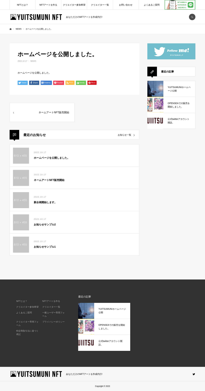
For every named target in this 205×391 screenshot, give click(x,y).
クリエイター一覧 (100, 5)
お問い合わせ (125, 5)
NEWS (33, 61)
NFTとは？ (22, 5)
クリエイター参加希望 (74, 5)
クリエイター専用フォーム (27, 323)
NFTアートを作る (48, 5)
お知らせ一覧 (124, 135)
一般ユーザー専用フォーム (53, 314)
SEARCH (192, 17)
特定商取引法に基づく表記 (27, 332)
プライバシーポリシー (53, 321)
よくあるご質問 (152, 5)
